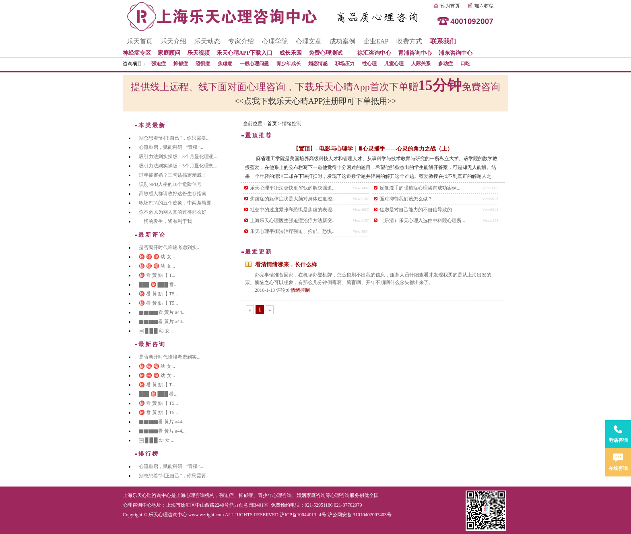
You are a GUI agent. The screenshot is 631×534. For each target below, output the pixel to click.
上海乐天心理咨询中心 (147, 495)
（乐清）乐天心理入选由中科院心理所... (422, 220)
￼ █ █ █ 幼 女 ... (157, 331)
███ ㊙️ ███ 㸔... (158, 284)
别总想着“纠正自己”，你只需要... (174, 138)
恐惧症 (203, 63)
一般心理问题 (254, 63)
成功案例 (342, 41)
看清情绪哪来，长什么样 (286, 265)
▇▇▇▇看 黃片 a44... (162, 312)
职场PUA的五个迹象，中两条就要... (177, 203)
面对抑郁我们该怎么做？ (406, 199)
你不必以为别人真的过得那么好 (172, 212)
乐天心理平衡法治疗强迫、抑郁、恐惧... (293, 231)
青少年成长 (288, 63)
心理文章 (309, 41)
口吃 (465, 63)
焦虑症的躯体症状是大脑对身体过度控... (293, 199)
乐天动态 (207, 41)
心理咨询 (340, 495)
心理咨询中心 (137, 505)
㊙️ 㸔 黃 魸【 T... (157, 275)
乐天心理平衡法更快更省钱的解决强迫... (293, 188)
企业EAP (375, 41)
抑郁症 (180, 63)
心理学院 (275, 41)
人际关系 (421, 63)
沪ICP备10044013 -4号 (303, 515)
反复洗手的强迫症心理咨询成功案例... (419, 188)
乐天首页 (140, 41)
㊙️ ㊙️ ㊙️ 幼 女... (157, 257)
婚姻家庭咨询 (311, 495)
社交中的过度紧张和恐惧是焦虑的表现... (293, 209)
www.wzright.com (206, 515)
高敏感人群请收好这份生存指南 (172, 193)
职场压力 (345, 63)
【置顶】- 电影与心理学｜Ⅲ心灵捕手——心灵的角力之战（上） (372, 149)
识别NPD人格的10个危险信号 (170, 184)
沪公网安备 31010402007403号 (360, 515)
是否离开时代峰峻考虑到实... (169, 247)
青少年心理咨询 (275, 495)
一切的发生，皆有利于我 (165, 221)
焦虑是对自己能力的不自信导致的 (415, 209)
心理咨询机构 (200, 495)
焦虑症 (225, 63)
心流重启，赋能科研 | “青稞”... (171, 147)
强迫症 (158, 63)
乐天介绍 (173, 41)
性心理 (369, 63)
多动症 (445, 63)
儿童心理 (394, 63)
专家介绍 (241, 41)
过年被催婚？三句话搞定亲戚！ (172, 175)
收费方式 (409, 41)
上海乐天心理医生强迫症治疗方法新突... (293, 220)
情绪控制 (300, 290)
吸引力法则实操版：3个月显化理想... (178, 156)
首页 (272, 123)
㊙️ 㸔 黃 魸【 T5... (158, 294)
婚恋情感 (318, 63)
